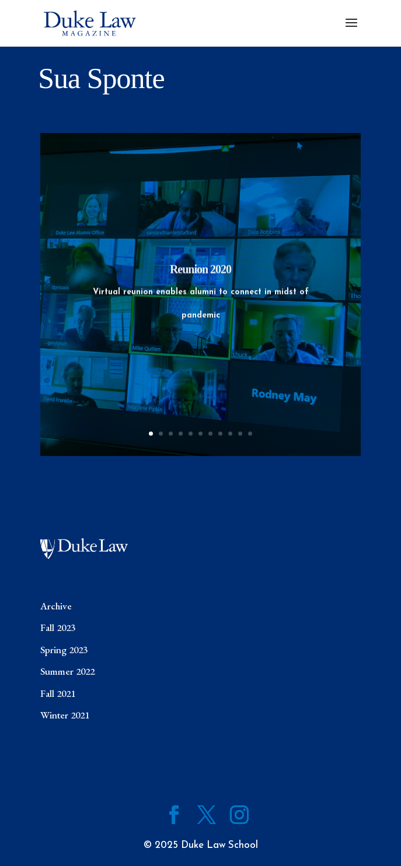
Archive (56, 605)
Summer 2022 (67, 671)
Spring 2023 (64, 649)
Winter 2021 (64, 715)
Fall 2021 (57, 693)
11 (250, 434)
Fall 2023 (57, 627)
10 (240, 434)
